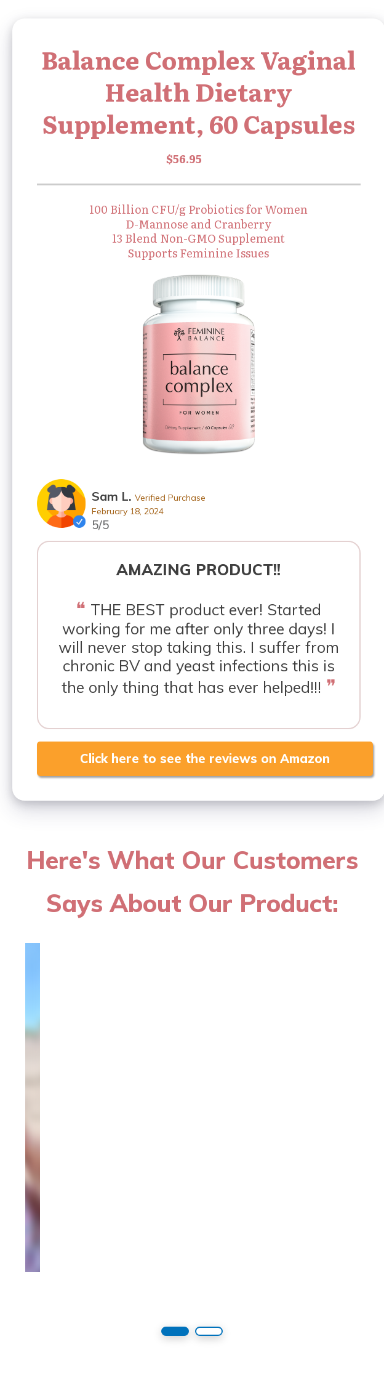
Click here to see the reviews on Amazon (205, 758)
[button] (175, 1331)
